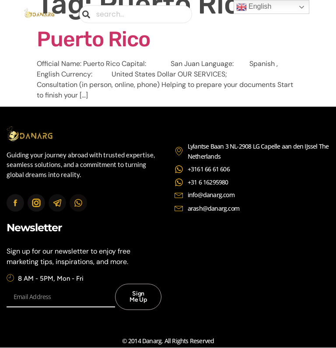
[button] (305, 14)
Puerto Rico (93, 39)
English (254, 7)
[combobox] (135, 14)
